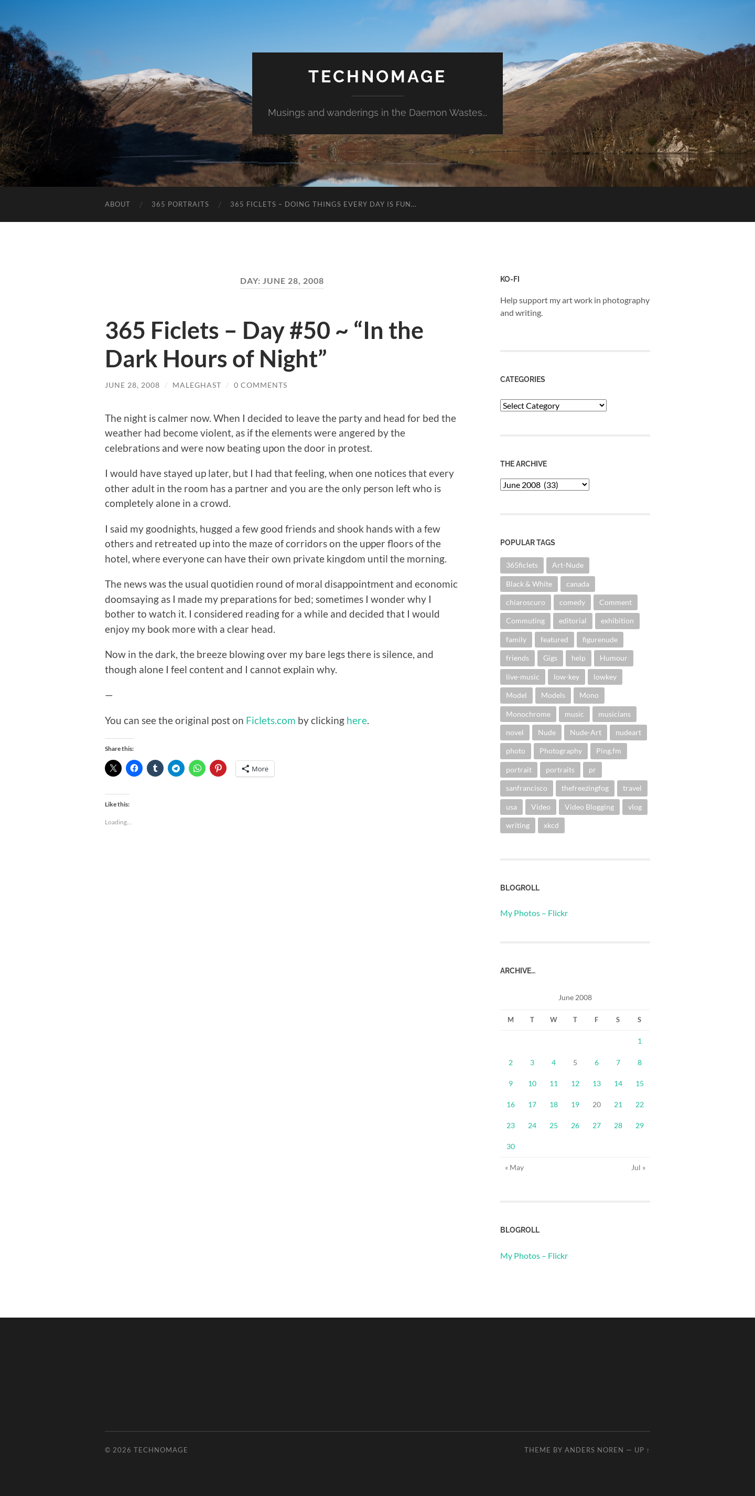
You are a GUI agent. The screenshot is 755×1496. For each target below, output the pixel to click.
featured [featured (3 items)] (554, 639)
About (118, 204)
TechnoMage (377, 76)
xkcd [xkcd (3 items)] (551, 825)
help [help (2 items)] (578, 657)
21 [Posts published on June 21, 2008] (618, 1104)
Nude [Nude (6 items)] (547, 732)
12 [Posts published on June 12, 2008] (575, 1083)
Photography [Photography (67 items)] (561, 750)
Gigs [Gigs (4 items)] (550, 657)
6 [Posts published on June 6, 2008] (597, 1062)
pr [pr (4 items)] (592, 769)
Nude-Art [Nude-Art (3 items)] (585, 732)
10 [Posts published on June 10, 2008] (532, 1083)
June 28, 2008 (132, 384)
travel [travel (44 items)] (632, 787)
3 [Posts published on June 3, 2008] (532, 1062)
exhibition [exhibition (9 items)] (617, 620)
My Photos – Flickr (534, 913)
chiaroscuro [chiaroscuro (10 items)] (525, 602)
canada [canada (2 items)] (577, 583)
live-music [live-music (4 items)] (523, 676)
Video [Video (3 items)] (541, 806)
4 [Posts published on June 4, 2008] (554, 1062)
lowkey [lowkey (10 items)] (605, 676)
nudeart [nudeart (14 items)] (628, 732)
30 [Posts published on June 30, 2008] (510, 1146)
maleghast (196, 384)
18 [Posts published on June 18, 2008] (553, 1104)
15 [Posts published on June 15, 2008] (639, 1083)
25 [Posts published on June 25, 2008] (553, 1125)
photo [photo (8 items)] (515, 750)
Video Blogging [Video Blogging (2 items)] (589, 806)
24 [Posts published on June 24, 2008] (532, 1125)
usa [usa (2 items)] (511, 806)
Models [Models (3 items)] (553, 695)
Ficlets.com (271, 720)
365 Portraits (180, 204)
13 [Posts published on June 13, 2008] (596, 1083)
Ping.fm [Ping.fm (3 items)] (608, 750)
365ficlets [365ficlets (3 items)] (522, 564)
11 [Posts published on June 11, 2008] (553, 1083)
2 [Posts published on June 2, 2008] (511, 1062)
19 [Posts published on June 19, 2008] (575, 1104)
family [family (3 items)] (516, 639)
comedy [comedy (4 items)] (572, 602)
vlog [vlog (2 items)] (635, 806)
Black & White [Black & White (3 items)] (529, 583)
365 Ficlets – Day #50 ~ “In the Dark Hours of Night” (264, 344)
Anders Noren (594, 1450)
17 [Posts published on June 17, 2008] (532, 1104)
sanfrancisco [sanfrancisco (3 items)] (526, 787)
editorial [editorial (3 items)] (573, 620)
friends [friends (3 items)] (517, 657)
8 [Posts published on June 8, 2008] (640, 1062)
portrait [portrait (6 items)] (519, 769)
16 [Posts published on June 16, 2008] (510, 1104)
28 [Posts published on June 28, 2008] (618, 1125)
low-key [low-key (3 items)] (566, 676)
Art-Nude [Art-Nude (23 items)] (568, 564)
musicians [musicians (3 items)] (614, 713)
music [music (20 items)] (574, 713)
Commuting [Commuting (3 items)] (525, 620)
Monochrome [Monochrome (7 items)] (528, 713)
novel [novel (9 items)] (515, 732)
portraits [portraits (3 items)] (560, 769)
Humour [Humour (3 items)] (614, 657)
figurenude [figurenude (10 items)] (600, 639)
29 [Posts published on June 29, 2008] (639, 1125)
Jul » (638, 1167)
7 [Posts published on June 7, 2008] (618, 1062)
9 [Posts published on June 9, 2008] (511, 1083)
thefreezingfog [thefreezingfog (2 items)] (585, 787)
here (357, 720)
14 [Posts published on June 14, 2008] (618, 1083)
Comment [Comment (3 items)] (615, 602)
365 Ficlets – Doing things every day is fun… (323, 204)
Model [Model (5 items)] (516, 695)
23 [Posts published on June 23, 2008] (510, 1125)
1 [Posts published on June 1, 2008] (640, 1040)
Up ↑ (642, 1450)
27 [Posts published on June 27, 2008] (596, 1125)
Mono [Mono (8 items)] (589, 695)
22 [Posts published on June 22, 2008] (639, 1104)
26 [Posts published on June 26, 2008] (575, 1125)
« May (514, 1167)
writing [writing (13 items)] (518, 825)
